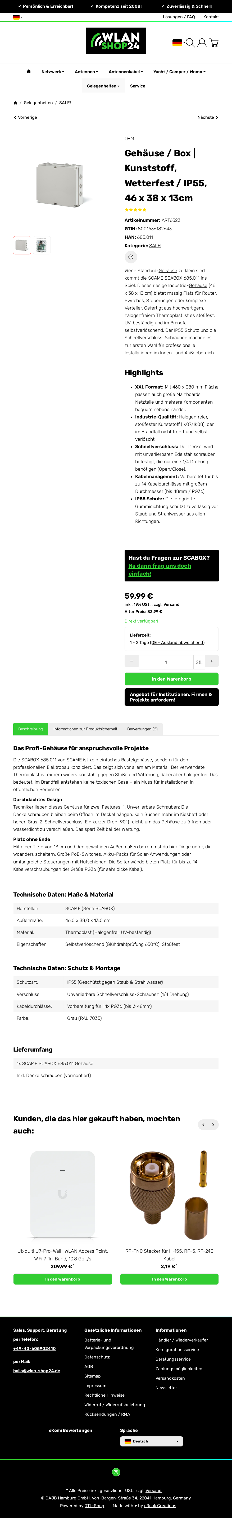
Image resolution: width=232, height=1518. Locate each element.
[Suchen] (190, 43)
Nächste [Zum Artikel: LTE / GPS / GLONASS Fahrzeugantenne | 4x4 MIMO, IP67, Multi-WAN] (208, 117)
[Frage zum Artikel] (131, 257)
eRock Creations (160, 1505)
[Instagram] (116, 1472)
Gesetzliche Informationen (113, 1330)
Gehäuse (168, 270)
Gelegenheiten (103, 86)
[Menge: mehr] (212, 661)
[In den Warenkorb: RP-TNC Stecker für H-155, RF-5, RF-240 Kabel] (169, 1279)
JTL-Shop (94, 1505)
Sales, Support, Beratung (40, 1330)
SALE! (155, 245)
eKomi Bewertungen (71, 1430)
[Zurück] (203, 1124)
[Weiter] (213, 1124)
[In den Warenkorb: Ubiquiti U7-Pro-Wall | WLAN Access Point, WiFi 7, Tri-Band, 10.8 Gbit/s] (62, 1279)
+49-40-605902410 (34, 1348)
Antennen (86, 71)
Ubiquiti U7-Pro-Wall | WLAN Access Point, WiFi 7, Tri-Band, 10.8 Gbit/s (62, 1255)
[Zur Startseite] (116, 43)
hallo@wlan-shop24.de (36, 1370)
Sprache (129, 1430)
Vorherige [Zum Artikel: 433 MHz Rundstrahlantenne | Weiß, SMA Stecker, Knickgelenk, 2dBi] (25, 117)
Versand (171, 604)
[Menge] (166, 662)
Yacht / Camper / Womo (179, 71)
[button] (22, 245)
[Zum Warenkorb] (214, 43)
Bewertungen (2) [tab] (142, 729)
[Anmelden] (202, 43)
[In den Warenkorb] (172, 679)
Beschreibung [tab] (30, 729)
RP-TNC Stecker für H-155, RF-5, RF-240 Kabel (169, 1255)
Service (137, 86)
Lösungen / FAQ (179, 16)
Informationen (171, 1330)
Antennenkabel (126, 71)
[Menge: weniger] (132, 661)
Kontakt (211, 16)
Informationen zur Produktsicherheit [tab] (85, 729)
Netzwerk (53, 71)
